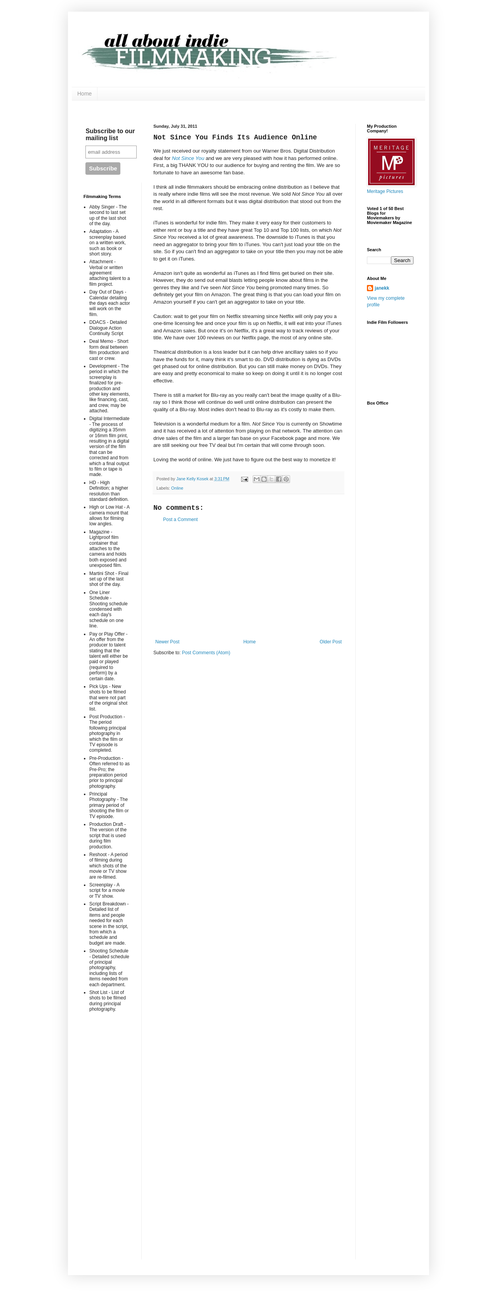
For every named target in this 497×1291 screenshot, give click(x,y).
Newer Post (167, 642)
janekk (382, 288)
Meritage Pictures (385, 191)
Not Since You (188, 158)
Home (84, 93)
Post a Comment (180, 519)
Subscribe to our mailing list (110, 134)
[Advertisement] (248, 580)
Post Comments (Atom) (206, 652)
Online (177, 488)
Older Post (331, 642)
